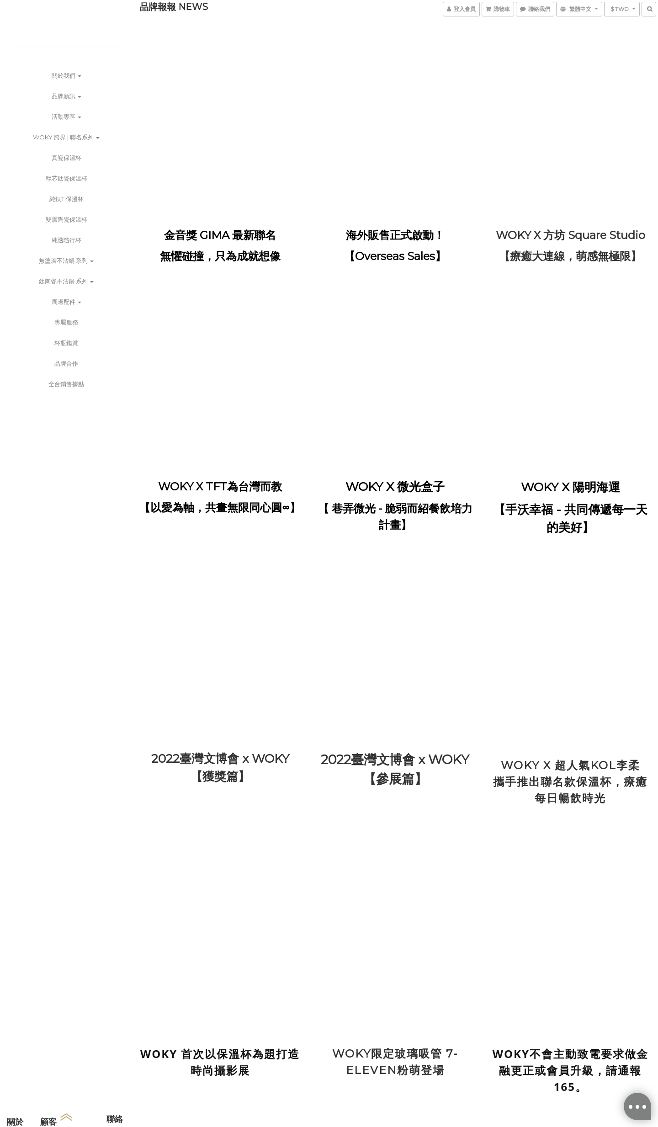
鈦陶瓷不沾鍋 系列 (66, 281)
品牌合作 (66, 363)
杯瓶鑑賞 (66, 342)
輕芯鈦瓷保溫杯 (66, 178)
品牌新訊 (66, 96)
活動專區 (66, 116)
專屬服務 (66, 322)
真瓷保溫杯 (66, 157)
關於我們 (66, 75)
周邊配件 (66, 301)
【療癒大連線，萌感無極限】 (570, 256)
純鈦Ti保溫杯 (66, 198)
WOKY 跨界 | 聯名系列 (66, 137)
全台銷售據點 (66, 384)
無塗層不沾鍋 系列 (66, 260)
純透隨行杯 (66, 240)
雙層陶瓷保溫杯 (66, 219)
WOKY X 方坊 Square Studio (570, 235)
